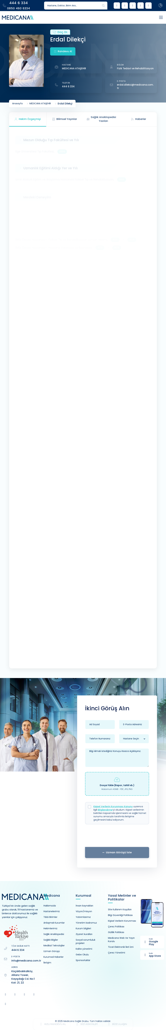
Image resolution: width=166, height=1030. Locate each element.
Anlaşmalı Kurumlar (54, 922)
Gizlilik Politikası (116, 932)
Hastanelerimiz (51, 911)
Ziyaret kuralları (84, 934)
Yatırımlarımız (83, 917)
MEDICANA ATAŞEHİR (74, 68)
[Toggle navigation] (158, 17)
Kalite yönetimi (84, 948)
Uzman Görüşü (51, 951)
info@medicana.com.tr (26, 960)
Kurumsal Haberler (53, 956)
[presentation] (117, 836)
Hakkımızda (49, 905)
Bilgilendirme (105, 809)
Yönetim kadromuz (86, 922)
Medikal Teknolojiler (54, 945)
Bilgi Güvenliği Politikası (120, 915)
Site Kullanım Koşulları (120, 909)
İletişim (47, 962)
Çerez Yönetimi (116, 952)
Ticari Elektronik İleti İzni (120, 947)
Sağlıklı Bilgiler (50, 939)
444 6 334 (68, 86)
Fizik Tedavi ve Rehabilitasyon (135, 68)
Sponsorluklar (83, 960)
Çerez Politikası (116, 926)
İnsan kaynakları (84, 905)
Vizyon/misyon (84, 911)
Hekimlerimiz (50, 928)
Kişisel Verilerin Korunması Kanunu (113, 806)
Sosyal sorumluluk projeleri (85, 941)
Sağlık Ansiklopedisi (53, 934)
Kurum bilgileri (83, 928)
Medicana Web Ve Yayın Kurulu (121, 939)
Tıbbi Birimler (50, 917)
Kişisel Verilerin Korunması (122, 920)
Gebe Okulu (82, 954)
